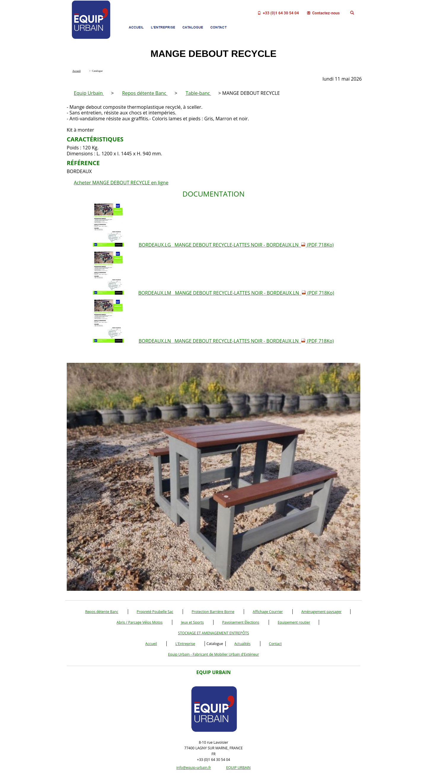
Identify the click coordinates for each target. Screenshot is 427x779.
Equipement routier (294, 622)
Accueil (151, 643)
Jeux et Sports (192, 622)
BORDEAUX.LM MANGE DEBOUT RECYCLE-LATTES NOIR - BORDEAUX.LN (236, 293)
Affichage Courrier (268, 611)
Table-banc (198, 93)
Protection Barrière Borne (213, 611)
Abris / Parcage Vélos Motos (139, 622)
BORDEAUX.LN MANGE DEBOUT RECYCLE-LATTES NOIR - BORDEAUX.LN (236, 341)
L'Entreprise (185, 643)
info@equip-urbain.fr (193, 767)
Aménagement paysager (321, 611)
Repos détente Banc (145, 93)
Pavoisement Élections (240, 622)
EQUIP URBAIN (238, 767)
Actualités (242, 643)
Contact (275, 643)
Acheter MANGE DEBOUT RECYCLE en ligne (121, 182)
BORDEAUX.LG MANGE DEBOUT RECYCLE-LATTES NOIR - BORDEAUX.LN (236, 245)
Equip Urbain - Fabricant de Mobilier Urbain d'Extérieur (213, 654)
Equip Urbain (89, 93)
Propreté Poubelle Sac (155, 611)
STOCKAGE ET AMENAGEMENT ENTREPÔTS (213, 633)
